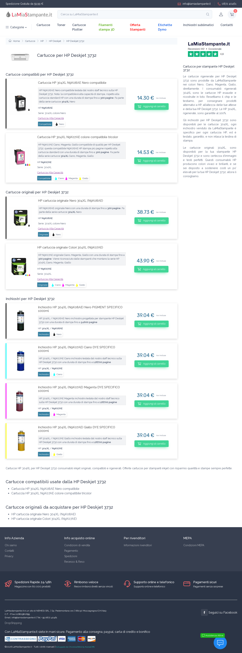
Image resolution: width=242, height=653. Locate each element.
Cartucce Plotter (79, 27)
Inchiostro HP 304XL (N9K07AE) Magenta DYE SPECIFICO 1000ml (79, 389)
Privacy (9, 556)
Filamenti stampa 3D (106, 27)
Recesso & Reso (74, 561)
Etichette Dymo (165, 27)
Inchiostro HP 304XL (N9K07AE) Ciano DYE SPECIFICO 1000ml (76, 349)
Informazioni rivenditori (138, 545)
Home (14, 41)
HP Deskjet (55, 41)
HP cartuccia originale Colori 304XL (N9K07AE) (70, 247)
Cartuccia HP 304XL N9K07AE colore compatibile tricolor (77, 137)
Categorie (15, 27)
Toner (61, 25)
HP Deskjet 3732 (75, 41)
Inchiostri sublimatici (198, 25)
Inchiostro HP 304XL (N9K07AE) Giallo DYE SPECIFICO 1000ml (76, 429)
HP (42, 41)
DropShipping (13, 623)
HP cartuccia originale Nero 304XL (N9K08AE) (70, 200)
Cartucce (43, 25)
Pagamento (71, 550)
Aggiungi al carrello (151, 106)
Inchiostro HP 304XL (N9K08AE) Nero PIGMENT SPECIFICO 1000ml (80, 309)
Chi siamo (11, 545)
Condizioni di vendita (77, 545)
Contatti (226, 25)
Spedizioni (70, 556)
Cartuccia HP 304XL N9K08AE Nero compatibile (72, 83)
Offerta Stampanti (137, 27)
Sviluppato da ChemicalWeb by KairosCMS (75, 647)
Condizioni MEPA (193, 545)
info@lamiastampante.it (194, 3)
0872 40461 (227, 3)
